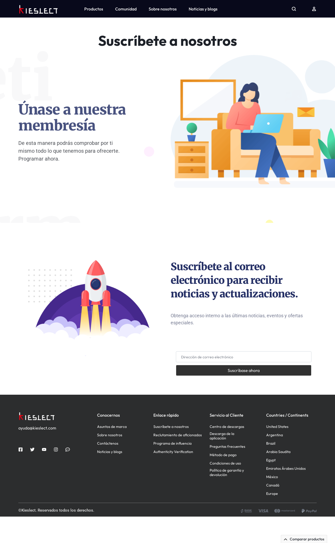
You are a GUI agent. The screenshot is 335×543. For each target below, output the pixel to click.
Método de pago (223, 481)
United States (277, 453)
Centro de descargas (227, 453)
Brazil (270, 470)
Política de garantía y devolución (227, 499)
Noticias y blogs (203, 9)
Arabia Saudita (278, 478)
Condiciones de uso (225, 490)
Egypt (271, 486)
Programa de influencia (172, 470)
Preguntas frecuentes (227, 473)
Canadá (272, 512)
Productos (93, 9)
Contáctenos (107, 470)
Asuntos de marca (112, 453)
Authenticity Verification (173, 478)
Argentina (274, 461)
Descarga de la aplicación (222, 462)
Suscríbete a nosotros (171, 453)
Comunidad (126, 9)
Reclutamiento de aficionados (177, 461)
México (272, 503)
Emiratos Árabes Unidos (286, 495)
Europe (272, 520)
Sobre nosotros (163, 9)
